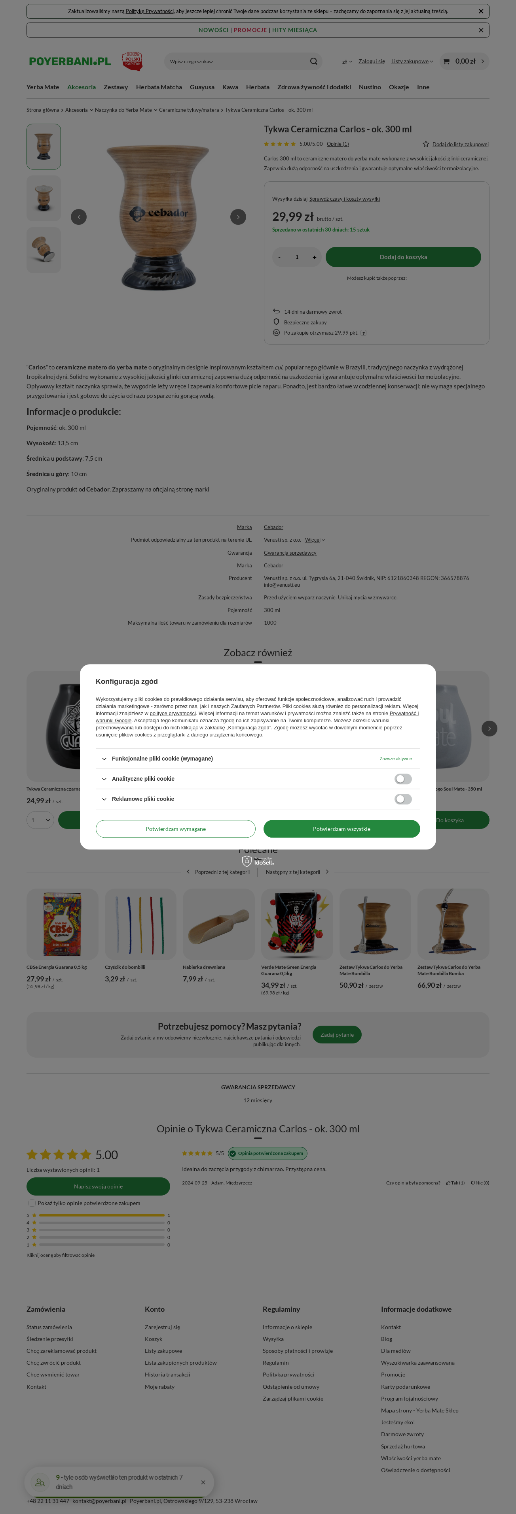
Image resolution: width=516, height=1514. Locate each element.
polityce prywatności (173, 713)
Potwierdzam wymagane (176, 828)
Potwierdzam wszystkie (341, 828)
